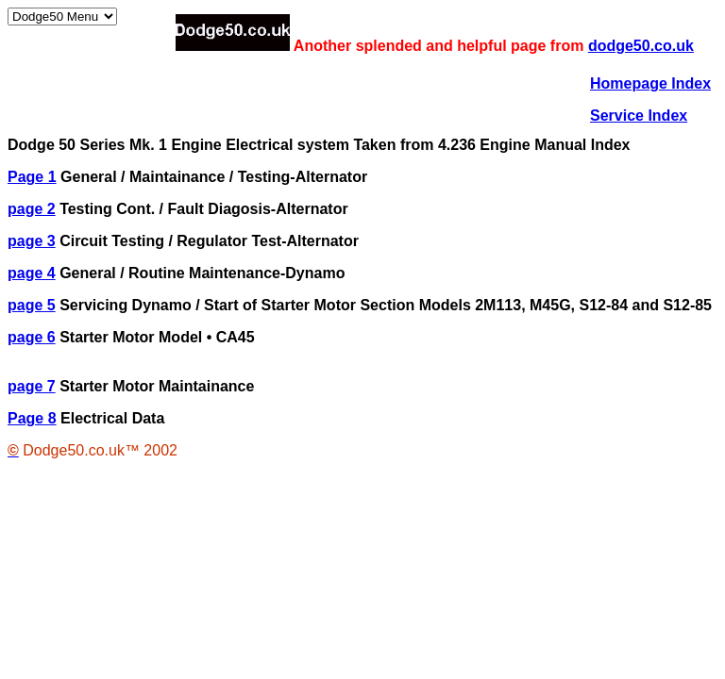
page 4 (32, 273)
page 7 (32, 386)
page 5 (32, 305)
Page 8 (32, 418)
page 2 (32, 209)
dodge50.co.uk (641, 46)
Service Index (638, 116)
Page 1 (32, 177)
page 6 (32, 337)
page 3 (32, 241)
